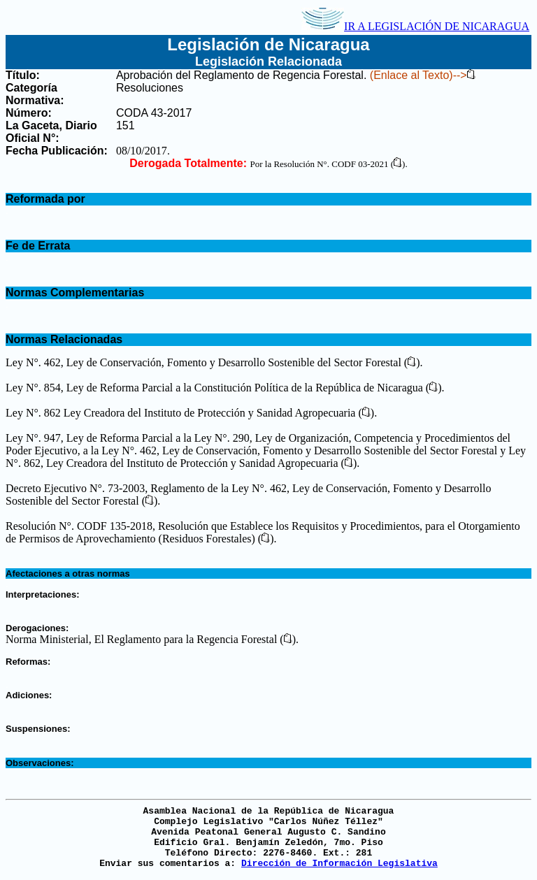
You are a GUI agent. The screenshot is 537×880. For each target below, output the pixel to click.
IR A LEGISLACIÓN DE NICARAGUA (415, 26)
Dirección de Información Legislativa (339, 863)
